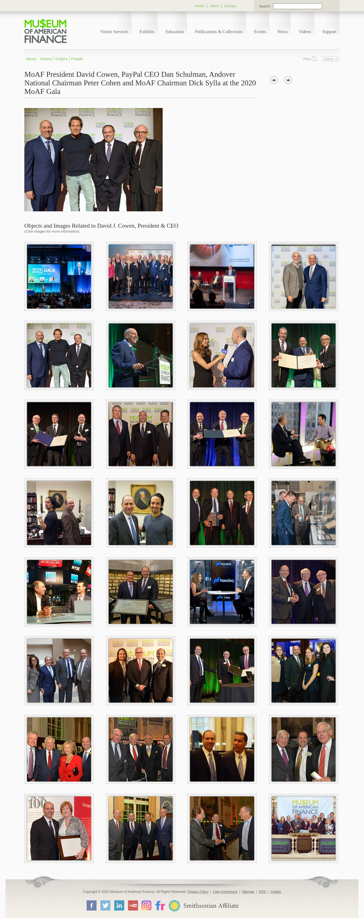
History (46, 59)
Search (264, 6)
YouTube (133, 905)
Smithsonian (203, 905)
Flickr (160, 905)
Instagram (146, 905)
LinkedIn (119, 905)
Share (328, 59)
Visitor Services (114, 31)
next (288, 80)
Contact (230, 6)
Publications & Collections (219, 31)
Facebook (91, 905)
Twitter (105, 905)
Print (314, 58)
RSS (262, 892)
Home (199, 6)
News (282, 31)
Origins (61, 59)
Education (175, 31)
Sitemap (248, 892)
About (214, 6)
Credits (276, 892)
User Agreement (225, 892)
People (77, 59)
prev (274, 80)
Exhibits (147, 31)
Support (330, 31)
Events (260, 31)
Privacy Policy (198, 892)
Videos (305, 31)
